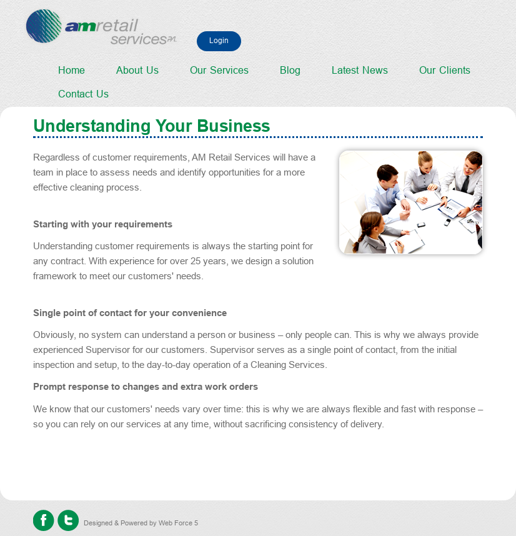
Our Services (219, 70)
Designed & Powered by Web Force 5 (141, 523)
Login (219, 40)
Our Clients (444, 70)
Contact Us (83, 94)
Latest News (360, 70)
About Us (137, 70)
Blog (290, 70)
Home (71, 70)
